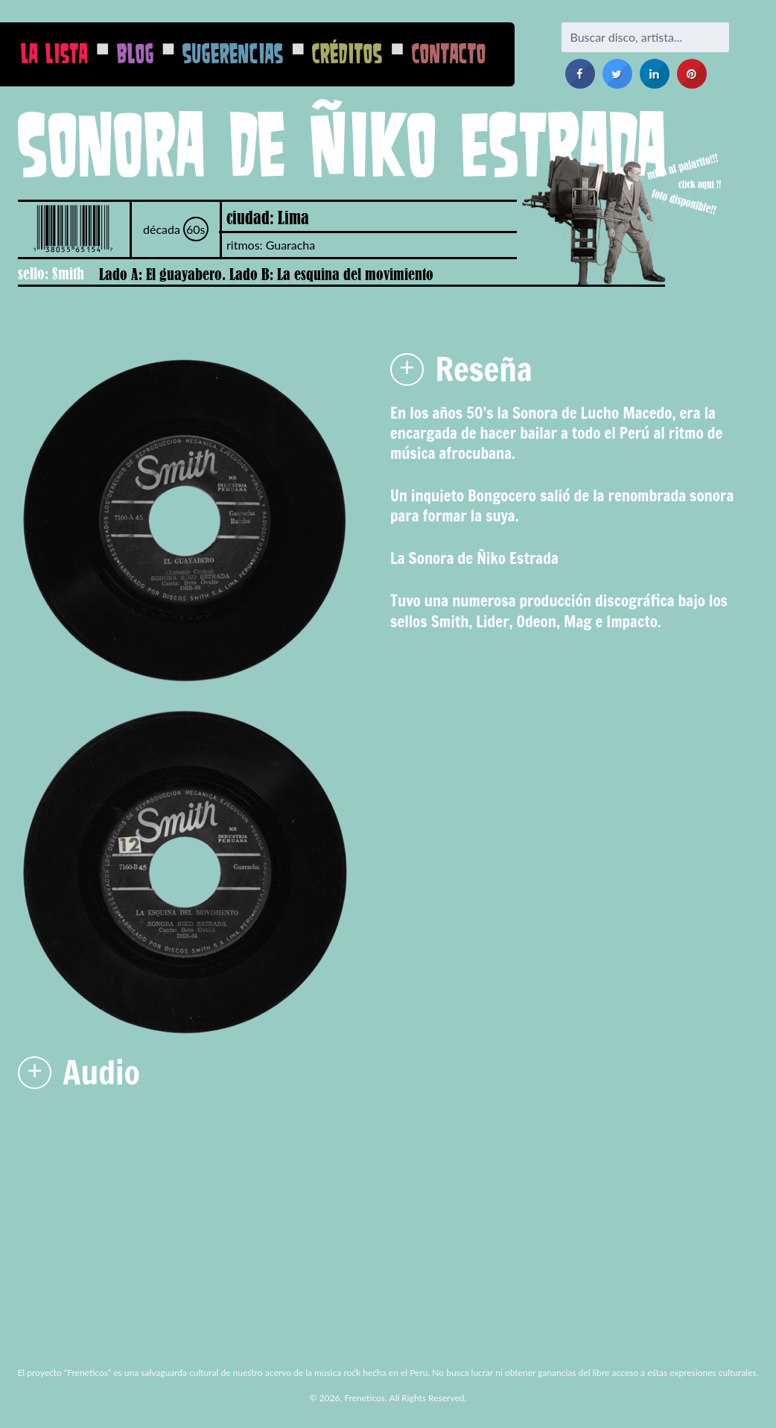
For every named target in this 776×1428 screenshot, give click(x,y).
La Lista (54, 53)
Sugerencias (233, 53)
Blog (135, 53)
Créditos (347, 53)
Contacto (449, 53)
